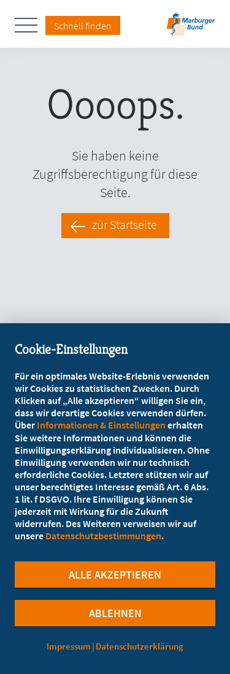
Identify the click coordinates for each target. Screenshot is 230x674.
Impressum (69, 646)
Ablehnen (115, 613)
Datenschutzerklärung (139, 646)
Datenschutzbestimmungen (103, 536)
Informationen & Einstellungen (101, 425)
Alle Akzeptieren (115, 574)
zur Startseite (124, 224)
